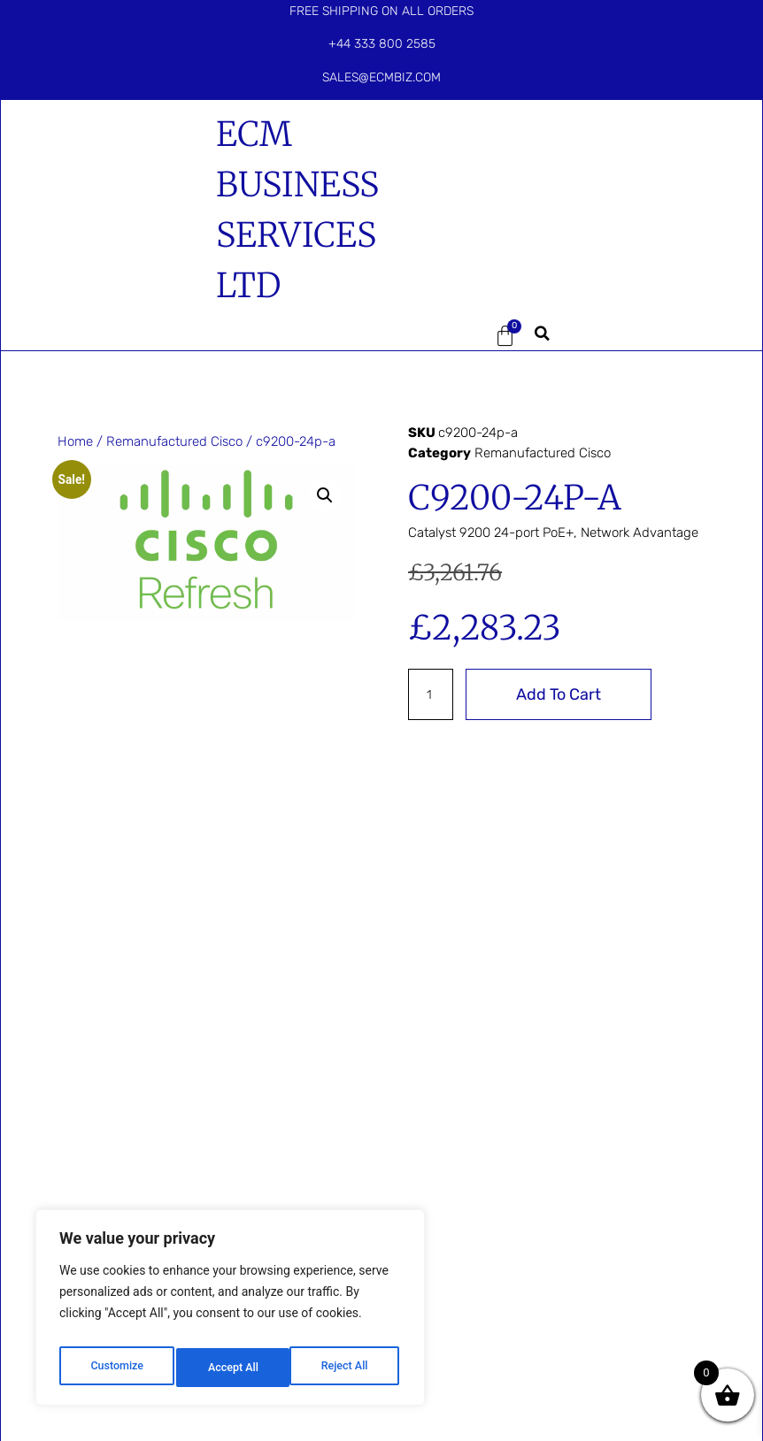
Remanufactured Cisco (174, 441)
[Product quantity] (432, 694)
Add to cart (561, 694)
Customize (115, 1368)
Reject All (231, 1368)
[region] (230, 1313)
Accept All (346, 1368)
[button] (438, 336)
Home (75, 441)
